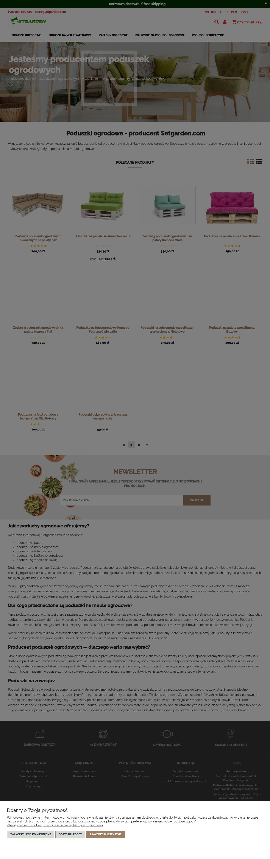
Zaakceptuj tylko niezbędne (30, 834)
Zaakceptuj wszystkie (105, 834)
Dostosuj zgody (70, 834)
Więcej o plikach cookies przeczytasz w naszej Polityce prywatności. (55, 825)
